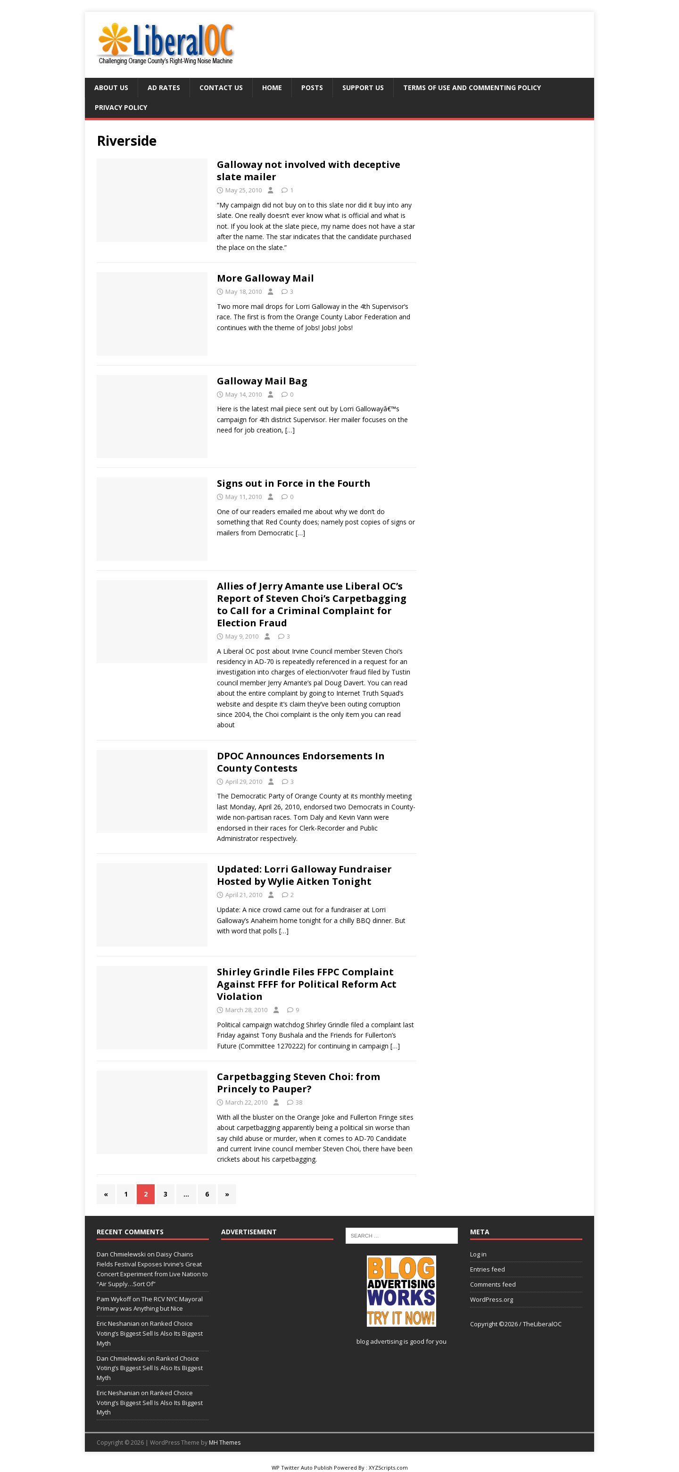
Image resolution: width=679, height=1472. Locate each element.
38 (299, 1102)
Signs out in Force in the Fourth (294, 483)
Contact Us (221, 87)
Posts (312, 87)
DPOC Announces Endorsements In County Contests (301, 761)
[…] (290, 429)
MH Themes (224, 1443)
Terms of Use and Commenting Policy (472, 87)
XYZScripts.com (388, 1467)
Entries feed (487, 1269)
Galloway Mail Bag (262, 380)
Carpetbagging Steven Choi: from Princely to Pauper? (298, 1082)
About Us (111, 87)
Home (272, 87)
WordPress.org (491, 1299)
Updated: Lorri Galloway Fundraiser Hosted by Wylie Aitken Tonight (304, 875)
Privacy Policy (121, 107)
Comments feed (493, 1284)
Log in (478, 1254)
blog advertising (379, 1341)
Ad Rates (164, 87)
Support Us (363, 87)
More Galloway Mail (265, 278)
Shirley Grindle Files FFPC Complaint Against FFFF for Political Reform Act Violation (307, 984)
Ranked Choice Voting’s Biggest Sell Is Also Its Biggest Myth (150, 1333)
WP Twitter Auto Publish (302, 1467)
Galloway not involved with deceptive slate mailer (308, 170)
